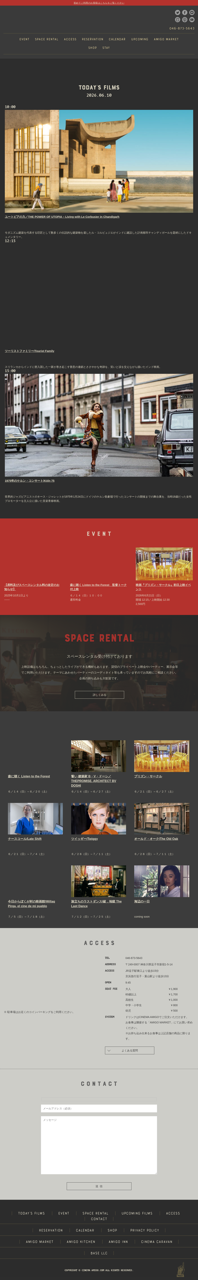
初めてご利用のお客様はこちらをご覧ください (99, 3)
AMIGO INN (118, 1242)
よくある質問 (123, 1050)
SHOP (112, 1231)
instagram (192, 12)
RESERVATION (51, 1231)
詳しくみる (99, 694)
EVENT (63, 1214)
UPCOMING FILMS (137, 1214)
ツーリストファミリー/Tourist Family (29, 351)
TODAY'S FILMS (31, 1214)
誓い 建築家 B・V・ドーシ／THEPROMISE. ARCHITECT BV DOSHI (93, 781)
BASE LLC (99, 1254)
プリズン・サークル (148, 776)
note (177, 19)
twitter (177, 12)
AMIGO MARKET (39, 1242)
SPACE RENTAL (95, 1214)
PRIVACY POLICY (144, 1231)
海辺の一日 (142, 901)
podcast (184, 19)
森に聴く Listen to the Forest (29, 776)
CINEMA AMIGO (16, 19)
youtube (192, 19)
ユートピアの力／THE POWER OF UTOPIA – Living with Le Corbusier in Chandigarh (62, 216)
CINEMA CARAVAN (156, 1242)
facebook (184, 12)
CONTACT (99, 1219)
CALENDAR (85, 1231)
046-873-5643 (182, 29)
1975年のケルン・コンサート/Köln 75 (30, 480)
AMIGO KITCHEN (81, 1242)
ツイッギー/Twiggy (84, 838)
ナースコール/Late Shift (24, 838)
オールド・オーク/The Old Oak (156, 838)
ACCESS (173, 1214)
